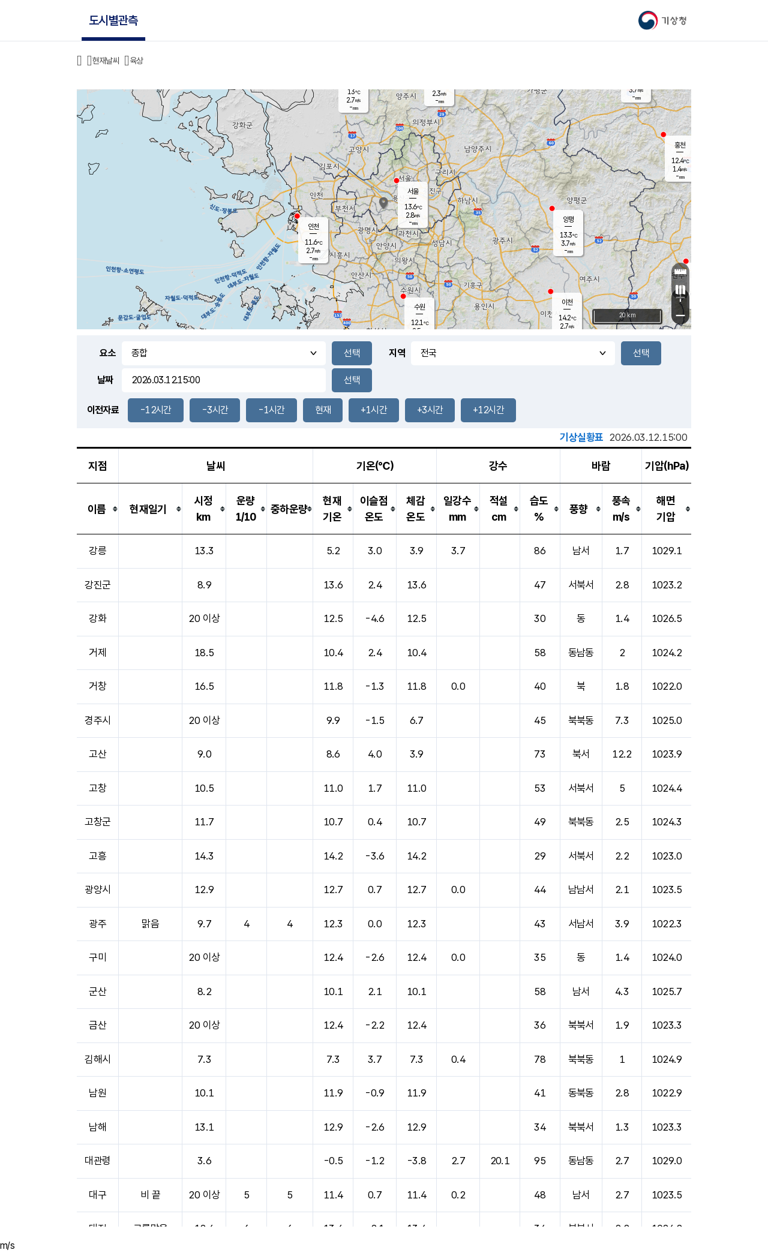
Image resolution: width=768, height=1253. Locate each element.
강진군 (97, 585)
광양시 (97, 890)
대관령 (97, 1161)
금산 (97, 1025)
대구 (97, 1195)
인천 (313, 227)
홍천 (679, 145)
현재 (323, 410)
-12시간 (156, 410)
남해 (97, 1127)
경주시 (97, 720)
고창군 (97, 822)
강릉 (97, 551)
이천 (567, 302)
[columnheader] (98, 508)
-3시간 (215, 410)
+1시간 (373, 410)
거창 (97, 686)
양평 (568, 219)
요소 (108, 353)
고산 (97, 754)
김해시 (97, 1059)
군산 (97, 991)
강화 (97, 618)
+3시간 (430, 410)
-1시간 (271, 410)
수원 (419, 307)
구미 (97, 957)
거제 (97, 653)
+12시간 (488, 410)
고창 (97, 788)
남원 (97, 1093)
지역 (397, 353)
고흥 (97, 856)
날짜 (105, 380)
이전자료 (103, 410)
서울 (412, 191)
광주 (97, 924)
